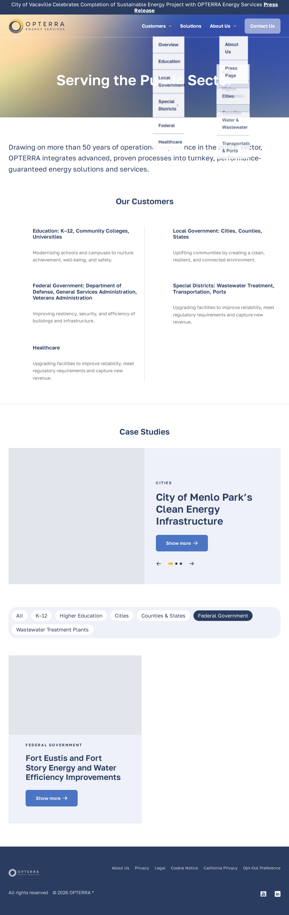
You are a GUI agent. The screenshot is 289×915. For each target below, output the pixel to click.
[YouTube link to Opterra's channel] (263, 894)
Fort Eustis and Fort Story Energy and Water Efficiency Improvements (73, 767)
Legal (160, 868)
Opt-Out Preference (261, 868)
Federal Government (54, 745)
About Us (120, 868)
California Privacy (221, 868)
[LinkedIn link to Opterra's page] (277, 894)
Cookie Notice (184, 868)
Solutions (190, 26)
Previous (159, 564)
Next (192, 564)
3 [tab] (181, 563)
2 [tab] (176, 563)
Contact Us (262, 26)
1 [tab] (171, 563)
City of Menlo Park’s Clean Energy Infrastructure (204, 509)
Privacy (142, 868)
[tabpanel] (144, 516)
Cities (164, 482)
